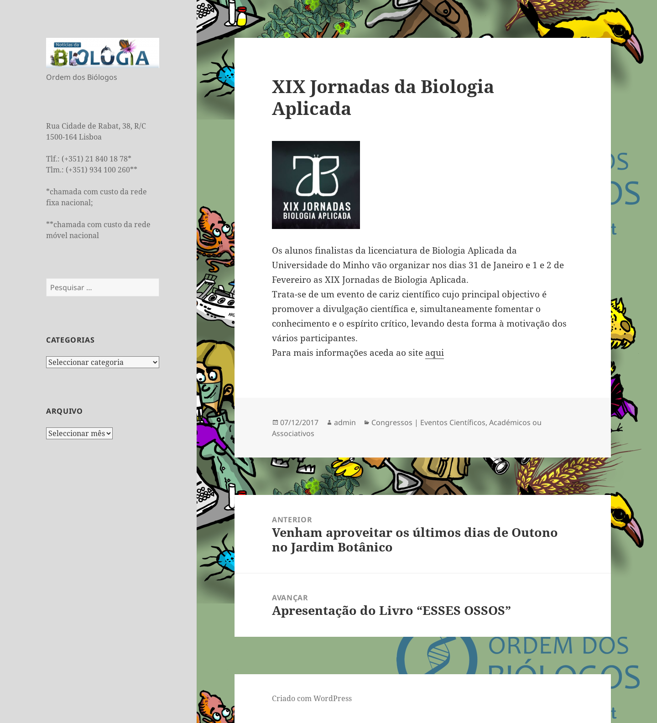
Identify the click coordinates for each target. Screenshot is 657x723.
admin (345, 422)
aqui (434, 353)
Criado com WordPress (312, 698)
